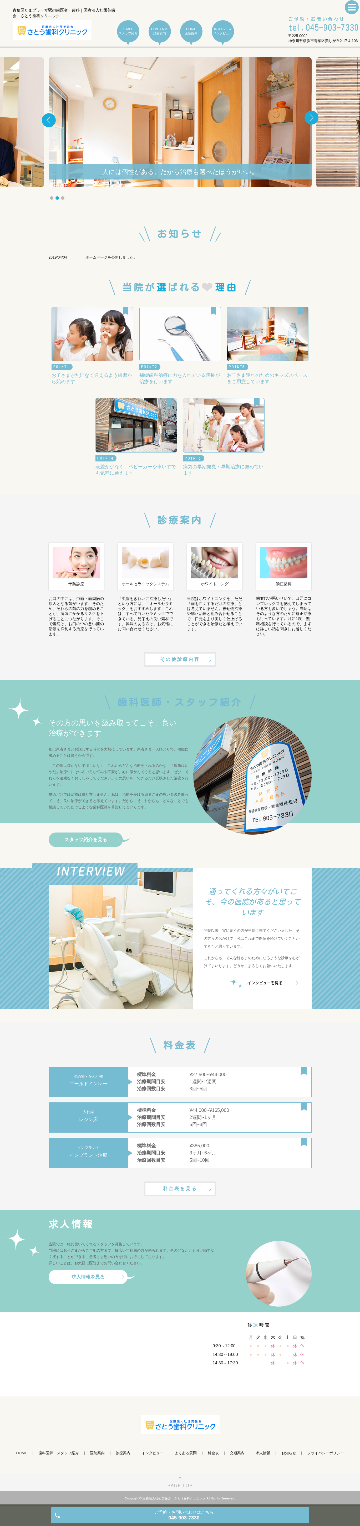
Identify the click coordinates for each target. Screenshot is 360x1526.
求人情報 (263, 1453)
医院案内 (97, 1453)
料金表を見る (180, 1188)
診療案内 (123, 1453)
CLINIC (191, 31)
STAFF (128, 31)
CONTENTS (160, 31)
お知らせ (288, 1453)
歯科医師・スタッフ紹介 (58, 1453)
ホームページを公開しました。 (111, 257)
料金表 (213, 1453)
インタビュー (152, 1453)
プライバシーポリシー (325, 1453)
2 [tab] (57, 198)
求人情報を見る (88, 1277)
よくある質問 (186, 1453)
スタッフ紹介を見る (85, 839)
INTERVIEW (223, 31)
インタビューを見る (265, 983)
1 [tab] (51, 198)
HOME (21, 1453)
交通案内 (237, 1453)
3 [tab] (62, 198)
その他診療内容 (180, 659)
